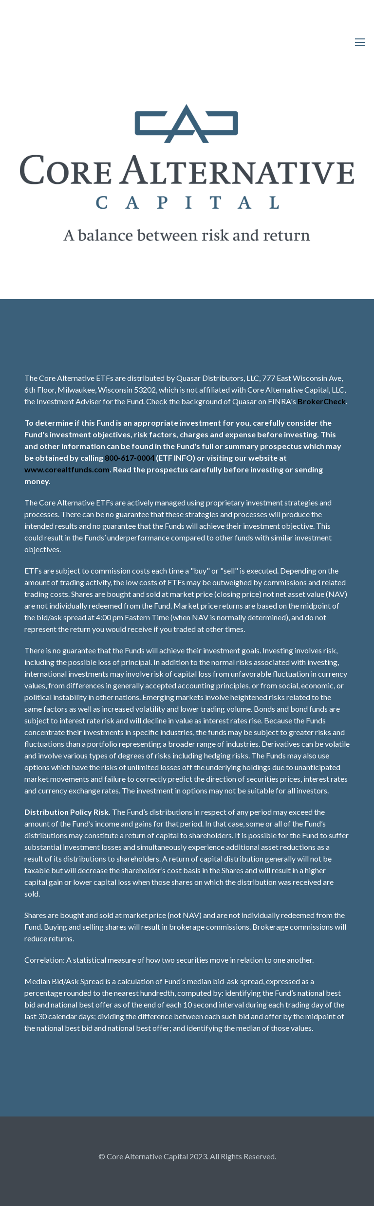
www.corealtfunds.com (67, 469)
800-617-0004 (129, 457)
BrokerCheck (322, 401)
